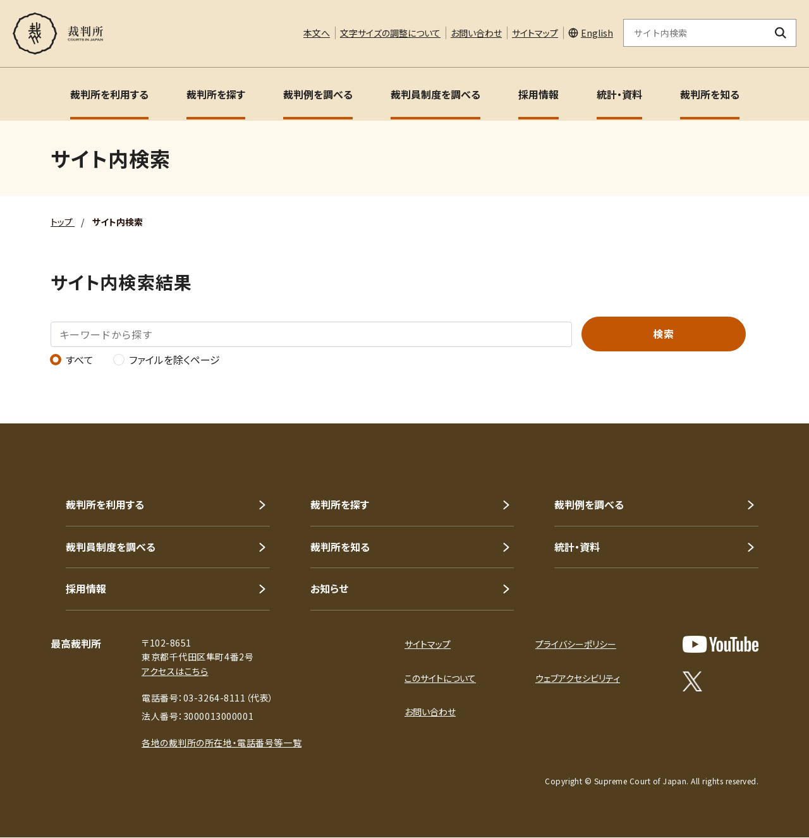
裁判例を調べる (318, 94)
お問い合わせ (476, 33)
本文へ (316, 33)
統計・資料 (619, 94)
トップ (63, 222)
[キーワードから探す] (311, 334)
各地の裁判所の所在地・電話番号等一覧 (221, 742)
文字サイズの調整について (390, 33)
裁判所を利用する (109, 94)
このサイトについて (440, 678)
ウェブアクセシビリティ (577, 678)
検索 (663, 333)
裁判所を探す (215, 94)
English (597, 33)
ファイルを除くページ (167, 359)
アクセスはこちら (175, 671)
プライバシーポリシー (575, 644)
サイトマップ (535, 33)
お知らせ (329, 588)
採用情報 (538, 94)
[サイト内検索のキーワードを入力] (694, 33)
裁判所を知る (709, 94)
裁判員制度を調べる (435, 94)
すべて (72, 359)
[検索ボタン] (781, 33)
